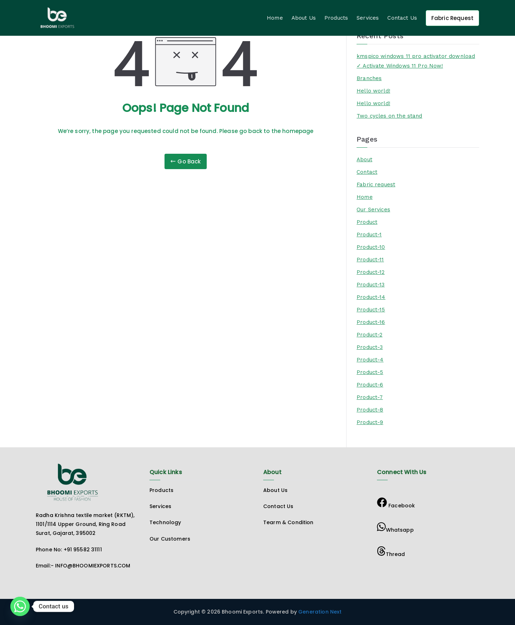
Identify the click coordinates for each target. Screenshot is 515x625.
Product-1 (369, 234)
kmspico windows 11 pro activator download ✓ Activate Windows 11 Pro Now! (416, 61)
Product (367, 222)
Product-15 (371, 309)
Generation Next (319, 611)
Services (368, 18)
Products (336, 18)
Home (275, 18)
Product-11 (370, 259)
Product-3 (370, 347)
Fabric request (376, 184)
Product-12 (371, 272)
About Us (303, 18)
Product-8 (370, 410)
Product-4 (370, 359)
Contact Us (402, 18)
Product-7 (370, 397)
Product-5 (370, 372)
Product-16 (371, 322)
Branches (369, 78)
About (364, 159)
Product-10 (371, 247)
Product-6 (370, 385)
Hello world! (373, 91)
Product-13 (371, 284)
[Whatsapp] (20, 606)
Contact (367, 172)
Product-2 (369, 334)
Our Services (373, 209)
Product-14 (371, 297)
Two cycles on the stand (389, 116)
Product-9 (370, 422)
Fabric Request (452, 18)
